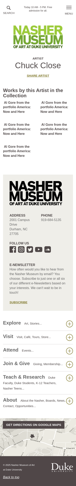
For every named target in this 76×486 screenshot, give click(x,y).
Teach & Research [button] (38, 382)
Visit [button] (38, 337)
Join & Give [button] (38, 364)
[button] (9, 10)
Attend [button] (38, 350)
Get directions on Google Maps (33, 424)
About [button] (38, 402)
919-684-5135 (51, 220)
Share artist (38, 75)
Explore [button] (38, 323)
